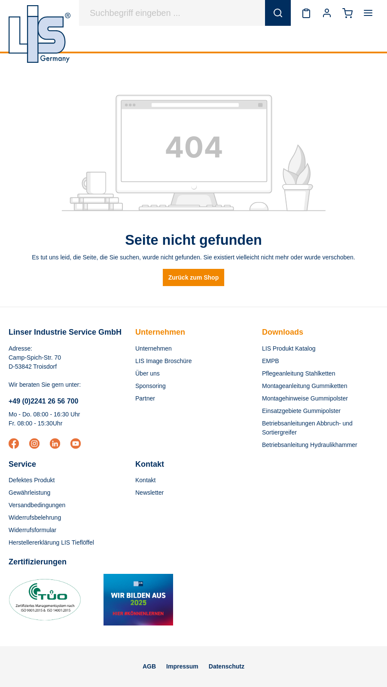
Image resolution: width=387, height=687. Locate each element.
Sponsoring (150, 385)
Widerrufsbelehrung (35, 517)
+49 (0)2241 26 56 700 (43, 401)
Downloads (282, 332)
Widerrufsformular (32, 530)
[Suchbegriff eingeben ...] (172, 13)
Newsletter (149, 492)
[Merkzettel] (306, 13)
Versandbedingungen (37, 505)
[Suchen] (278, 13)
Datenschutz (226, 666)
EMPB (270, 360)
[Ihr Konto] (327, 13)
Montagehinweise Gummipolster (305, 398)
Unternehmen (160, 332)
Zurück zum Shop (193, 277)
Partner (145, 398)
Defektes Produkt (32, 480)
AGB (149, 666)
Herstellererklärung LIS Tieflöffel (51, 542)
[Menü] (368, 13)
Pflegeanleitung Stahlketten (298, 373)
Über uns (147, 373)
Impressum (182, 666)
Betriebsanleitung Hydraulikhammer (309, 444)
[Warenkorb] (347, 13)
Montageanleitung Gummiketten (304, 385)
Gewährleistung (29, 492)
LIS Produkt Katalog (289, 348)
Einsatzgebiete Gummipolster (301, 410)
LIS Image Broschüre (163, 360)
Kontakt (145, 480)
